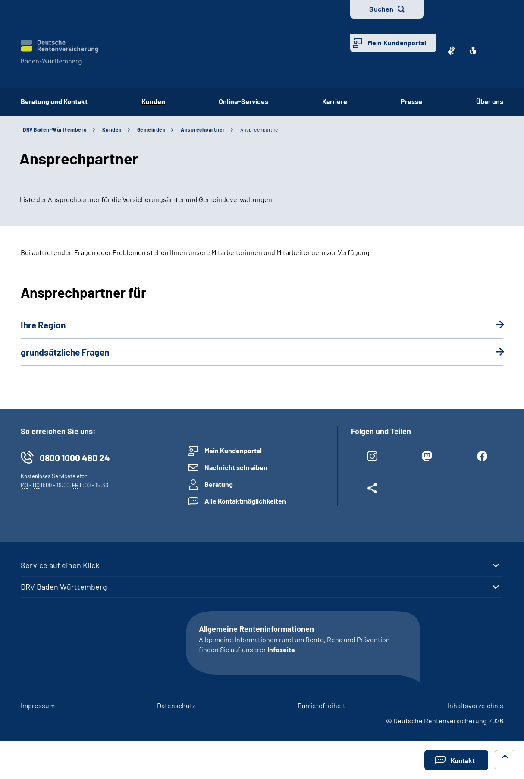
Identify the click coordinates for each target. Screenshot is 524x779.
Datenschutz (176, 705)
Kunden (153, 101)
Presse (411, 101)
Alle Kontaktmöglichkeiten (245, 501)
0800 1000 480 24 (75, 457)
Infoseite (281, 649)
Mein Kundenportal (396, 42)
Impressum (38, 705)
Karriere (334, 101)
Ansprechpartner (203, 129)
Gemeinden (151, 129)
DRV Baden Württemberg (64, 586)
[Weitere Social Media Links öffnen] (372, 489)
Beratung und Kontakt (54, 101)
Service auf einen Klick (60, 565)
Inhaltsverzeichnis (475, 705)
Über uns (489, 101)
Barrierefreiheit (321, 705)
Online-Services (243, 101)
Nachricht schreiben (235, 467)
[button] (456, 760)
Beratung (218, 484)
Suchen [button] (381, 9)
